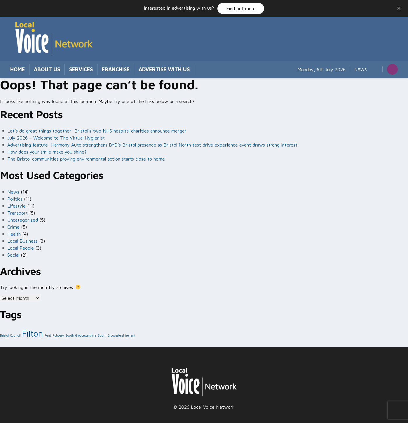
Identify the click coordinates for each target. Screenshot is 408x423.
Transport (17, 212)
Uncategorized (22, 219)
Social (13, 254)
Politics (14, 198)
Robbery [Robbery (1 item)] (58, 335)
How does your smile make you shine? (46, 151)
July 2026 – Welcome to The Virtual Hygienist (56, 137)
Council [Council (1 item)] (15, 335)
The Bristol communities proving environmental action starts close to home (86, 158)
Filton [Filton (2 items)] (32, 333)
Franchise (116, 69)
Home (17, 69)
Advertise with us (164, 69)
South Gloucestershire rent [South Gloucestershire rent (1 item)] (116, 335)
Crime (13, 226)
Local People (20, 247)
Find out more (241, 8)
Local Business (22, 240)
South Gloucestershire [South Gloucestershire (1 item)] (80, 335)
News (361, 69)
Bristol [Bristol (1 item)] (4, 335)
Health (14, 233)
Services (81, 69)
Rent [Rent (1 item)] (47, 335)
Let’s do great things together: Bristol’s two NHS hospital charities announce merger (97, 130)
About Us (47, 69)
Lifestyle (16, 205)
